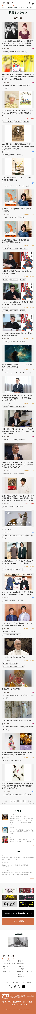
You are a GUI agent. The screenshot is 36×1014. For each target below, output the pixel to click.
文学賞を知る (22, 969)
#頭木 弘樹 (5, 406)
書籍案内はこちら (18, 913)
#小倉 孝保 (5, 88)
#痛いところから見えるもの (17, 406)
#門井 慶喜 (5, 631)
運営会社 (5, 966)
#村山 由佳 (25, 186)
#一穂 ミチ (5, 186)
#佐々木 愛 (5, 794)
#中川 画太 (26, 121)
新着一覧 (20, 961)
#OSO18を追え (7, 439)
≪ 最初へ (5, 804)
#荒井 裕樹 (23, 217)
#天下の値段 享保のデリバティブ (12, 634)
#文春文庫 (12, 600)
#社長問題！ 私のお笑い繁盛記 (18, 51)
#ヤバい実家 (6, 569)
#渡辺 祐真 (28, 794)
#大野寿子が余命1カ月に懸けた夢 (20, 85)
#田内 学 (12, 631)
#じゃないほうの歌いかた (17, 794)
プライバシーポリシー (9, 963)
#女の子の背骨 (24, 248)
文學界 (6, 982)
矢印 (32, 845)
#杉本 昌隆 (20, 600)
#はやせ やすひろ (15, 569)
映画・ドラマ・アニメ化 (25, 971)
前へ (6, 801)
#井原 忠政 (5, 279)
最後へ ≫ (31, 804)
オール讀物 (15, 982)
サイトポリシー (7, 961)
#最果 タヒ (5, 373)
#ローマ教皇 (13, 663)
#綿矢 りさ (5, 760)
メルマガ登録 (18, 921)
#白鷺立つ (5, 155)
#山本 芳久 (5, 663)
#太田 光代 (5, 51)
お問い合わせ (6, 971)
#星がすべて (13, 373)
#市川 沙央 (5, 217)
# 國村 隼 (21, 439)
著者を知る (21, 963)
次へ (29, 801)
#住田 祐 (12, 155)
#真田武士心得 (14, 279)
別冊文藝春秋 (27, 982)
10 (24, 801)
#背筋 (4, 538)
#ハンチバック (14, 217)
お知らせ (5, 969)
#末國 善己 (19, 155)
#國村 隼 (21, 473)
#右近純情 (22, 279)
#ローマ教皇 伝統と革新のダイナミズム (13, 666)
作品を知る (21, 966)
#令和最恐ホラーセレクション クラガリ (13, 535)
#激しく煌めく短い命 (15, 760)
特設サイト (21, 977)
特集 (19, 974)
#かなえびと (6, 85)
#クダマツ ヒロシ (26, 569)
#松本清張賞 (20, 506)
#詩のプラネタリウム (24, 373)
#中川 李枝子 (18, 121)
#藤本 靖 (15, 439)
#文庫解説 (5, 600)
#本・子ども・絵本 (8, 121)
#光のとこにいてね (15, 186)
